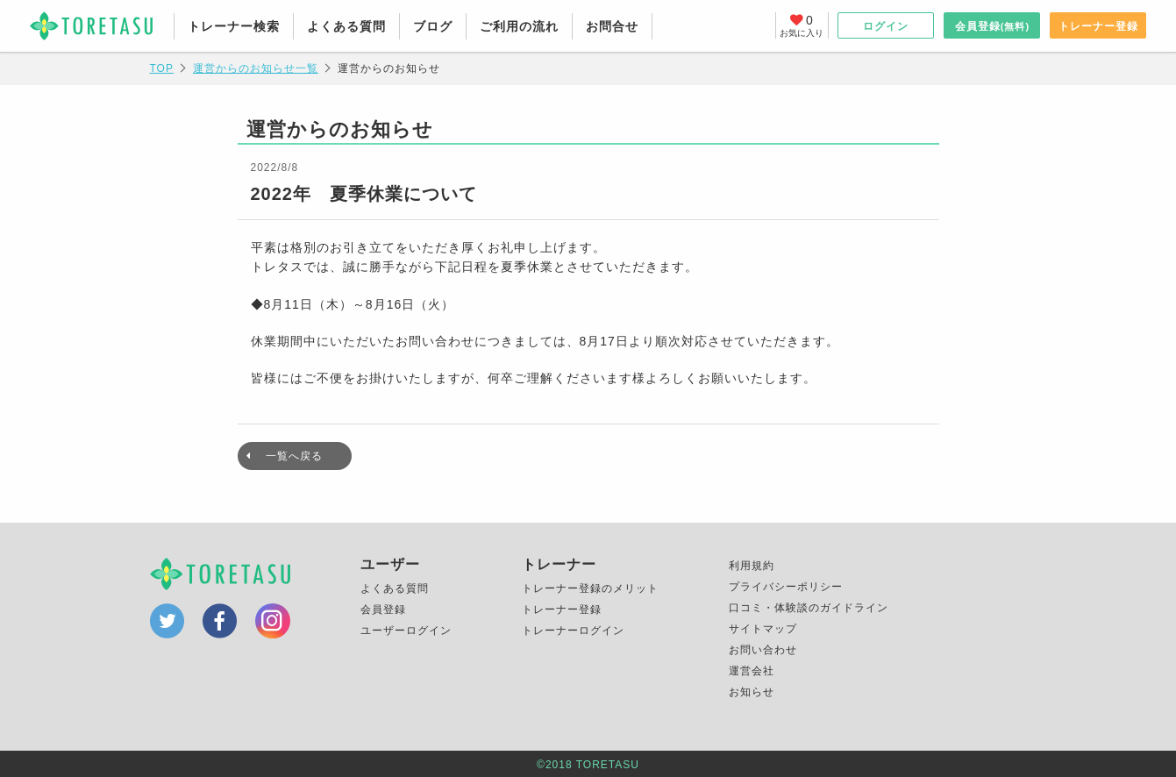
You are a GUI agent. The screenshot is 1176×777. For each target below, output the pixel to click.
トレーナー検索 (234, 26)
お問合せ (612, 26)
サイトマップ (763, 629)
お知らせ (751, 692)
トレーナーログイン (573, 630)
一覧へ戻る (294, 456)
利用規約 (751, 566)
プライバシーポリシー (786, 587)
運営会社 (751, 671)
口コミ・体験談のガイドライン (808, 608)
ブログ (433, 26)
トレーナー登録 (1098, 26)
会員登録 (992, 26)
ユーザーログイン (406, 630)
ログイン (886, 26)
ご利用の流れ (519, 26)
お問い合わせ (763, 650)
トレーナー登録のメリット (590, 588)
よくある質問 (346, 26)
